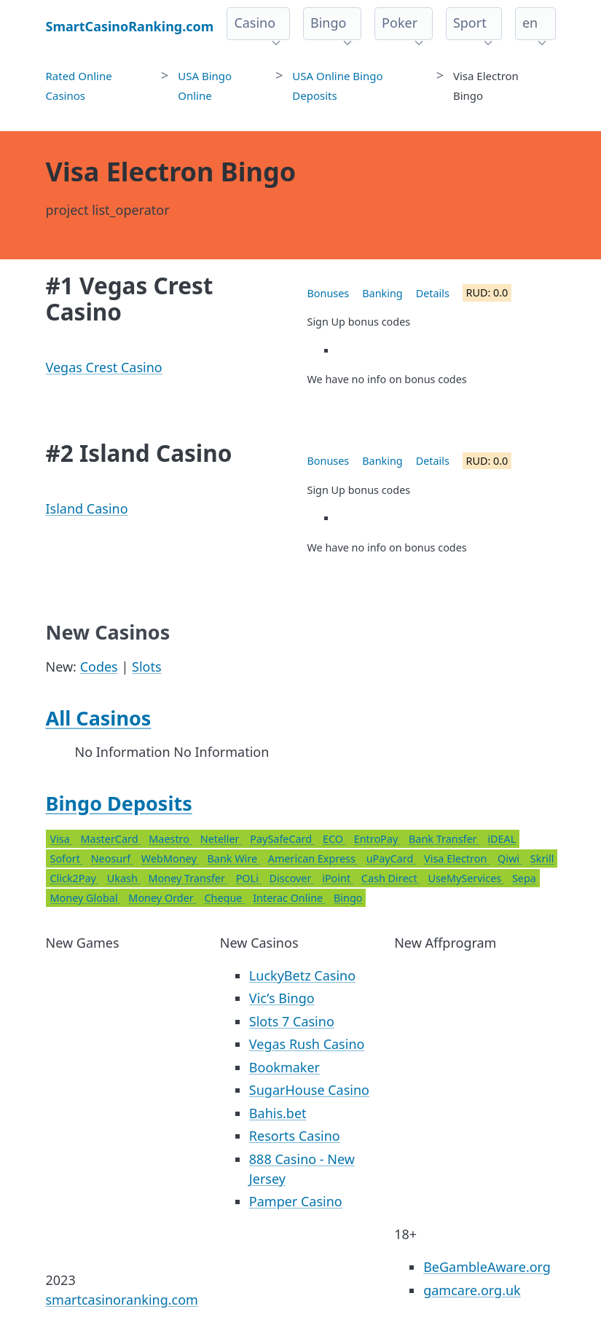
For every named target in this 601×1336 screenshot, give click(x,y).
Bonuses (328, 293)
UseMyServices (466, 878)
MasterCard (111, 839)
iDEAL (501, 839)
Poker (399, 22)
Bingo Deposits (119, 803)
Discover (292, 878)
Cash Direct (390, 878)
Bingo (328, 22)
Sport (470, 22)
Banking (382, 293)
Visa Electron (457, 858)
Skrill (542, 858)
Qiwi (510, 858)
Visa (61, 839)
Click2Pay (74, 878)
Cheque (224, 898)
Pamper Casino (295, 1201)
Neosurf (112, 858)
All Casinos (99, 717)
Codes (99, 666)
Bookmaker (284, 1067)
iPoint (337, 878)
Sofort (66, 858)
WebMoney (170, 858)
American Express (313, 858)
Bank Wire (233, 858)
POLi (249, 878)
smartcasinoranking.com (122, 1299)
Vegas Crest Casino (104, 367)
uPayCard (391, 858)
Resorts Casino (294, 1135)
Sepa (524, 878)
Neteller (221, 839)
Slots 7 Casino (291, 1021)
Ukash (124, 878)
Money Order (162, 898)
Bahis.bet (278, 1113)
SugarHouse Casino (309, 1090)
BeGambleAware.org (487, 1267)
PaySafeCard (282, 839)
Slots (147, 666)
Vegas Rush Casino (307, 1044)
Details (432, 293)
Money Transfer (188, 878)
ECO (334, 839)
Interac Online (289, 898)
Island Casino (87, 508)
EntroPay (377, 839)
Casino (254, 22)
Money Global (85, 898)
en (530, 22)
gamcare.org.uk (472, 1290)
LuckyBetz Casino (302, 975)
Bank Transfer (444, 839)
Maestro (170, 839)
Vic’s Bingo (282, 998)
